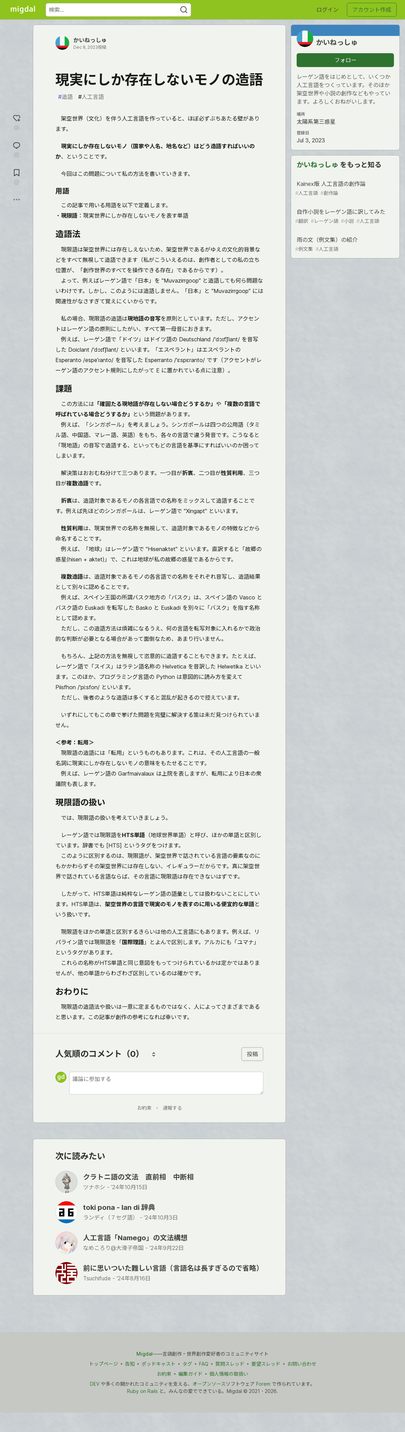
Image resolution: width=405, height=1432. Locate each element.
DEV (94, 1384)
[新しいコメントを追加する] (166, 1083)
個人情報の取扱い (228, 1374)
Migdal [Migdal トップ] (144, 1354)
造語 (65, 97)
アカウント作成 (371, 9)
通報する (172, 1108)
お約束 (144, 1108)
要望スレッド (265, 1364)
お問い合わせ (301, 1364)
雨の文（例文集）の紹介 (344, 244)
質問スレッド (229, 1364)
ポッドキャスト (159, 1364)
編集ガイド (190, 1374)
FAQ (203, 1364)
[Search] (184, 9)
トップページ (103, 1364)
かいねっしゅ (90, 40)
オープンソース (209, 1384)
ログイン (327, 9)
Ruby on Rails (142, 1391)
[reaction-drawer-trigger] (17, 122)
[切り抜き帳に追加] (17, 176)
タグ (187, 1364)
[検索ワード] (118, 10)
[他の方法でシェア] (17, 200)
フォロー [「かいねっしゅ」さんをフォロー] (345, 60)
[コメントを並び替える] (153, 1054)
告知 (130, 1364)
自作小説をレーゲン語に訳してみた (344, 216)
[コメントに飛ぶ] (17, 149)
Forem (263, 1384)
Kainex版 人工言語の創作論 (344, 188)
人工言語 (91, 97)
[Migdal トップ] (23, 10)
